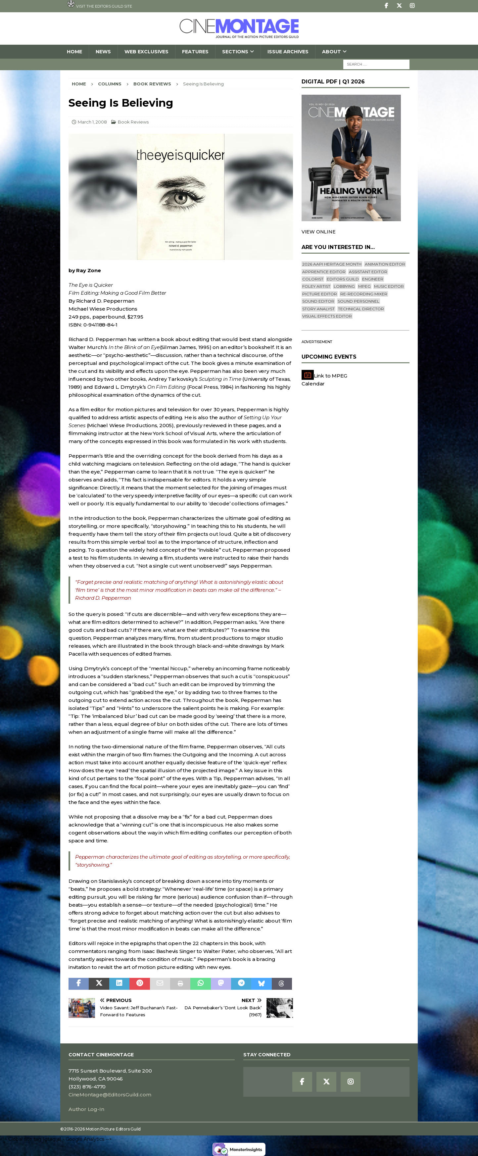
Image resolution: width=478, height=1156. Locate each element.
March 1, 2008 (92, 122)
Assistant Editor (368, 271)
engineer (372, 278)
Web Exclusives (146, 52)
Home (74, 52)
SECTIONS (235, 52)
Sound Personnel (358, 301)
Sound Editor (318, 301)
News (103, 52)
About (331, 52)
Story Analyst (318, 308)
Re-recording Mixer (363, 293)
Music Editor (389, 286)
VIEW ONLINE (319, 232)
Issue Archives (288, 52)
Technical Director (361, 308)
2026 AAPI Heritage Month (331, 264)
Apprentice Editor (324, 271)
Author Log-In (86, 1109)
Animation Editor (385, 264)
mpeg (364, 286)
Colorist (312, 278)
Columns (109, 83)
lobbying (344, 286)
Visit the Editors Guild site (99, 4)
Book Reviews (133, 122)
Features (195, 52)
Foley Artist (316, 286)
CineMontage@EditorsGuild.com (110, 1094)
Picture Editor (319, 293)
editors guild (343, 278)
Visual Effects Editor (327, 316)
